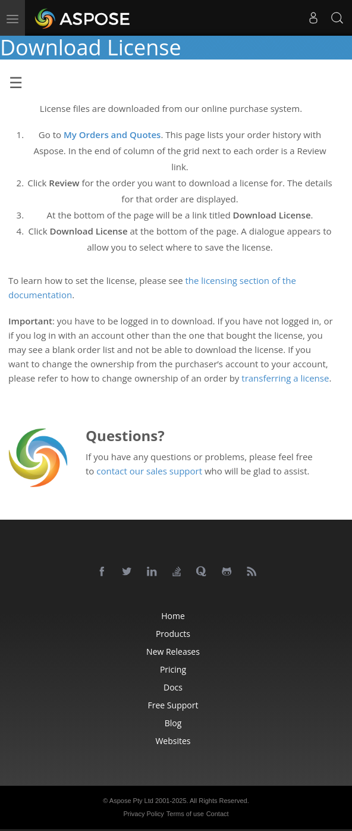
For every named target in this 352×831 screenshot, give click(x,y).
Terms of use (185, 813)
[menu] (12, 18)
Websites (172, 740)
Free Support (173, 705)
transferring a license (285, 378)
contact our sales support (149, 471)
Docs (173, 687)
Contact (217, 813)
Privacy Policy (143, 813)
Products (173, 633)
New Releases (173, 651)
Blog (173, 723)
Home (173, 615)
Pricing (173, 669)
